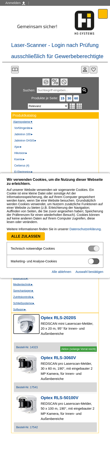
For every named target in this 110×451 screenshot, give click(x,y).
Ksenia (19, 159)
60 (76, 98)
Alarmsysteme (23, 121)
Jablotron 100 (23, 134)
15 (62, 98)
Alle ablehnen (61, 272)
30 (69, 98)
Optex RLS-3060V (58, 357)
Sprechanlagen (23, 290)
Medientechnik (23, 284)
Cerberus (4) (21, 165)
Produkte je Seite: (44, 98)
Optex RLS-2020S (58, 317)
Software (19, 309)
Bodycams (20, 278)
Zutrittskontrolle (23, 297)
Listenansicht (72, 106)
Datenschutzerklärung (85, 229)
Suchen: (29, 90)
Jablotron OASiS (25, 140)
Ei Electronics (23, 171)
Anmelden (15, 3)
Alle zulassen (25, 236)
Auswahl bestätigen (89, 272)
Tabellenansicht (79, 106)
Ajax (18, 146)
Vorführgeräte (23, 128)
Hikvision (21, 153)
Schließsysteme (24, 303)
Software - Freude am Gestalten (84, 23)
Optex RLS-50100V (59, 397)
